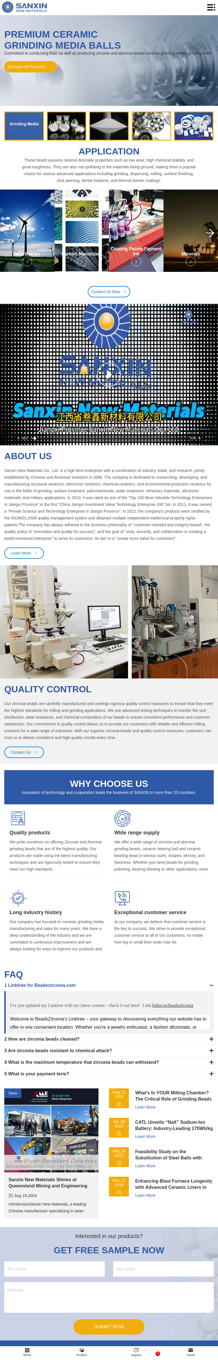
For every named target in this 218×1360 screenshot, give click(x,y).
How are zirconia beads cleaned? (44, 1041)
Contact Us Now (109, 294)
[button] (210, 234)
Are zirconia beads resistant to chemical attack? (60, 1053)
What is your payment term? (38, 1076)
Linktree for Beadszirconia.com (42, 987)
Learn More (24, 555)
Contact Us (24, 755)
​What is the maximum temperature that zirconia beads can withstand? (83, 1064)
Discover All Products (30, 67)
